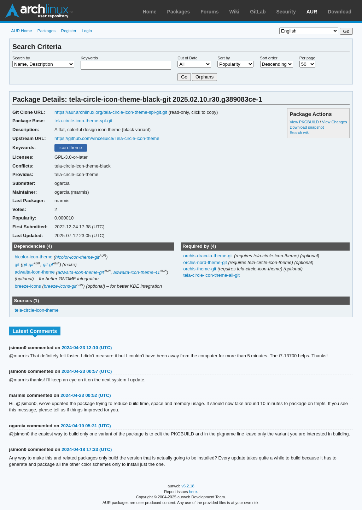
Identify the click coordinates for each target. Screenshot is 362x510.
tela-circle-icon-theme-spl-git (83, 120)
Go (184, 77)
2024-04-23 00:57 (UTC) (87, 371)
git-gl (48, 264)
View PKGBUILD (305, 122)
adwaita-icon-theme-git (81, 272)
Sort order (269, 58)
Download (339, 11)
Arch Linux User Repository (38, 11)
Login (87, 30)
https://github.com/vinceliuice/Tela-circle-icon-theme (106, 138)
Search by (21, 58)
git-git (28, 264)
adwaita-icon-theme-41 (136, 272)
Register (68, 30)
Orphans (204, 77)
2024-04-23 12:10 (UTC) (87, 347)
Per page (307, 58)
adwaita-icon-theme (35, 272)
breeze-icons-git (60, 286)
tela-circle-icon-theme (37, 310)
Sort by (223, 58)
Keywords (89, 58)
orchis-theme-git (200, 268)
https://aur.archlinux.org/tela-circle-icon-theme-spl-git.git (110, 112)
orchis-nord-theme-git (205, 262)
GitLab (257, 11)
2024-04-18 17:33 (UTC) (87, 449)
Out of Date (187, 58)
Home (150, 11)
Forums (209, 11)
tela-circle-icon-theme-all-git (211, 275)
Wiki (234, 11)
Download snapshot (306, 127)
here (193, 492)
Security (286, 11)
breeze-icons (28, 286)
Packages (178, 11)
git (17, 264)
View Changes (334, 122)
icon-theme (70, 147)
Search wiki (299, 132)
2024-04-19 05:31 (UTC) (85, 425)
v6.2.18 (188, 486)
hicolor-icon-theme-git (77, 257)
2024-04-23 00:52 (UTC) (85, 395)
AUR (311, 11)
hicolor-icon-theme (34, 257)
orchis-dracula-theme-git (208, 255)
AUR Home (21, 30)
